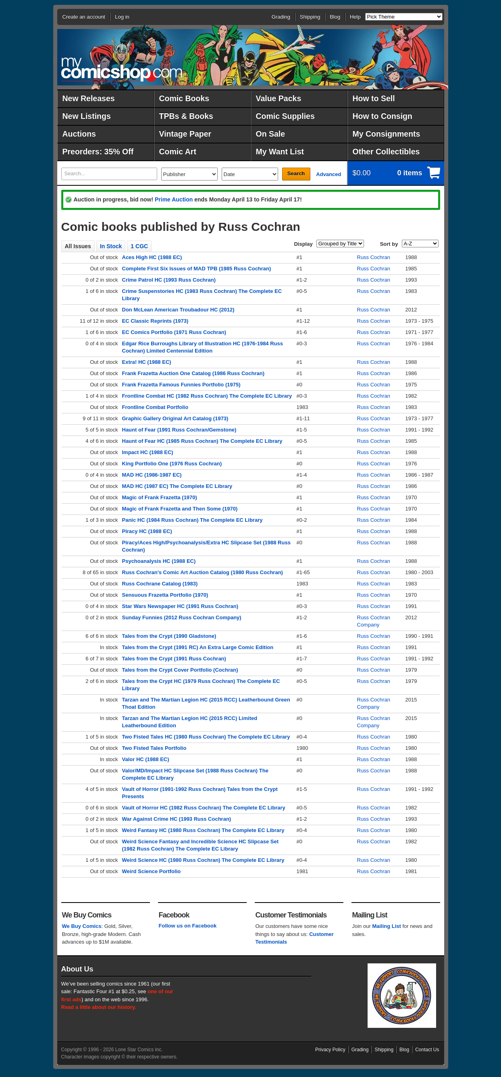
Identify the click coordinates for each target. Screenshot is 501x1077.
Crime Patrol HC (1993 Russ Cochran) (169, 280)
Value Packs (278, 98)
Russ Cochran (373, 257)
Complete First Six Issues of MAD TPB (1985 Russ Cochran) (196, 269)
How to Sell (374, 98)
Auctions (79, 133)
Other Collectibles (386, 151)
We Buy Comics (82, 926)
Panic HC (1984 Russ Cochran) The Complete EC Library (192, 520)
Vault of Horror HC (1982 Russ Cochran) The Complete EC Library (203, 808)
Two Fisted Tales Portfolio (154, 748)
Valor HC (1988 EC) (145, 759)
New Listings (86, 116)
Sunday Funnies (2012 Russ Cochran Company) (181, 617)
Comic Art (177, 151)
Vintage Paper (185, 133)
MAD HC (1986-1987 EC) (152, 475)
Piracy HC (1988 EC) (147, 531)
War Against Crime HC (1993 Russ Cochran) (176, 819)
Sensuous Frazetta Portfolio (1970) (165, 595)
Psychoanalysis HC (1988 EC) (159, 561)
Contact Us (427, 1049)
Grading (281, 17)
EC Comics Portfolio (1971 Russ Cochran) (174, 332)
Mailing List (386, 926)
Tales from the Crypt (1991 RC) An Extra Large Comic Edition (198, 647)
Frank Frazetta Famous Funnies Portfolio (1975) (181, 385)
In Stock (111, 246)
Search (296, 173)
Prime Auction (174, 199)
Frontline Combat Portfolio (155, 407)
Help (355, 17)
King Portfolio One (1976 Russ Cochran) (172, 464)
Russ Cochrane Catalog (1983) (160, 584)
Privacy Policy (330, 1049)
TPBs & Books (186, 116)
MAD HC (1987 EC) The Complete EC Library (177, 486)
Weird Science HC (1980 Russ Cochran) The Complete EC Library (203, 860)
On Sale (270, 133)
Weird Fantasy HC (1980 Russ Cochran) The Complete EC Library (203, 830)
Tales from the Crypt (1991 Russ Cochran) (174, 659)
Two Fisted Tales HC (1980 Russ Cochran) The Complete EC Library (206, 737)
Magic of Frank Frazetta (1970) (159, 497)
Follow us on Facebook (188, 926)
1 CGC (139, 246)
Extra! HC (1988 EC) (146, 362)
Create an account (83, 17)
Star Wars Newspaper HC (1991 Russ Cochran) (180, 606)
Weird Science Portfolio (151, 871)
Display (303, 244)
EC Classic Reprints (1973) (155, 321)
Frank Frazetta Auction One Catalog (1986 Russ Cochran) (193, 373)
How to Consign (382, 116)
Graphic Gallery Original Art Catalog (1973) (175, 418)
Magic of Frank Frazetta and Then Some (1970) (180, 509)
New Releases (88, 98)
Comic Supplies (285, 116)
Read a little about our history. (98, 1007)
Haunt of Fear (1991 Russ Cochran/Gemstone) (179, 430)
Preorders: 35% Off (98, 151)
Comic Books (184, 98)
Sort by (389, 244)
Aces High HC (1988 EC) (152, 257)
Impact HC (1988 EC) (147, 452)
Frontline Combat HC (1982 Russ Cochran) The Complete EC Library (207, 396)
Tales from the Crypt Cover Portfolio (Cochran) (180, 670)
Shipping (310, 17)
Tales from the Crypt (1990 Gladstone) (169, 636)
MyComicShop (121, 69)
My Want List (280, 151)
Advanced (328, 174)
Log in (122, 17)
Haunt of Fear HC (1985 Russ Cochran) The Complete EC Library (202, 441)
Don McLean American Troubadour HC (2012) (178, 310)
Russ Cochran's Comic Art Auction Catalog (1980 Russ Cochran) (202, 572)
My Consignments (386, 133)
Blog (335, 17)
